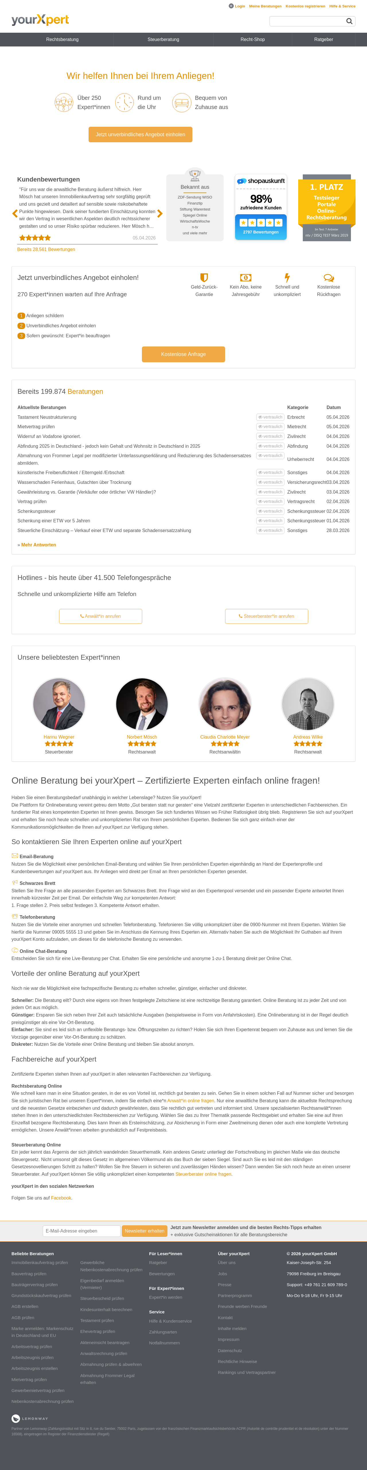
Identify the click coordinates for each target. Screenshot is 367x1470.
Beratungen (85, 391)
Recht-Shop (253, 39)
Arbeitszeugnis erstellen (34, 1368)
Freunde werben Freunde (242, 1306)
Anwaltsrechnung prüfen (103, 1353)
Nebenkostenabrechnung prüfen (42, 1401)
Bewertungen (162, 1273)
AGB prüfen (22, 1317)
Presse (224, 1284)
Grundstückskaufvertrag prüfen (41, 1295)
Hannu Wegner (59, 737)
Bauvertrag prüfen (28, 1273)
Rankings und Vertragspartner (247, 1372)
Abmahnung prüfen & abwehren (111, 1364)
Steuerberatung (163, 39)
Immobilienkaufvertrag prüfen (39, 1262)
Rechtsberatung (62, 39)
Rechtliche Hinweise (237, 1361)
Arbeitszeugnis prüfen (32, 1357)
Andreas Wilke (308, 737)
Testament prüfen (97, 1320)
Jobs (222, 1273)
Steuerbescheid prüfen (102, 1298)
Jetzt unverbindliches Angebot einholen (140, 134)
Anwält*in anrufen (100, 616)
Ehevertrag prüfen (97, 1331)
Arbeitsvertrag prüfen (31, 1346)
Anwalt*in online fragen (190, 1100)
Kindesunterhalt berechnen (106, 1309)
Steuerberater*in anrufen (266, 616)
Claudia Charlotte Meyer (225, 737)
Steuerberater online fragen (203, 1174)
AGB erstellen (24, 1306)
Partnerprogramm (235, 1295)
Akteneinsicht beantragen (104, 1342)
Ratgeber (158, 1262)
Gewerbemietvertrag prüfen (38, 1390)
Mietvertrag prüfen (29, 1379)
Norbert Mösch (142, 737)
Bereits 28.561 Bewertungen (46, 249)
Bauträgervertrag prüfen (34, 1284)
